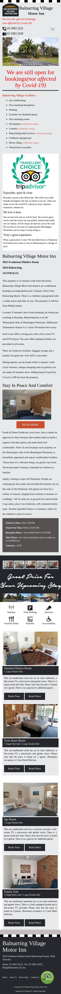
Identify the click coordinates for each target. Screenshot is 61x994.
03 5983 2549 (35, 964)
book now (14, 696)
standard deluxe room (18, 668)
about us (13, 977)
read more (30, 424)
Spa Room (10, 819)
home (4, 977)
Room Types (24, 977)
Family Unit (11, 891)
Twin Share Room (14, 740)
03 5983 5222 (15, 964)
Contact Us (35, 977)
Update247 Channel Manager (35, 991)
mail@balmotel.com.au (14, 967)
